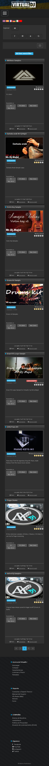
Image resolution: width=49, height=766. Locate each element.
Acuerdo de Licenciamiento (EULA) (24, 725)
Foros (14, 701)
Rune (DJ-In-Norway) (37, 453)
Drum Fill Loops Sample (16, 354)
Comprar (15, 668)
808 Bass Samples (14, 61)
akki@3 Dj (41, 87)
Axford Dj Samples (14, 573)
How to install (33, 128)
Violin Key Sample (14, 207)
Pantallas (15, 675)
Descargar (15, 665)
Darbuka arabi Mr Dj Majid (16, 134)
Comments (22, 128)
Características (17, 670)
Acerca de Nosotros (19, 718)
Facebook (16, 744)
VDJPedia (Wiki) (17, 696)
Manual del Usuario (19, 694)
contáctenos (16, 720)
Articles (15, 699)
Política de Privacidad (19, 723)
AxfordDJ (41, 526)
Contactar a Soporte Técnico (22, 692)
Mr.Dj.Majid (40, 160)
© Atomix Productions (24, 763)
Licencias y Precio (18, 672)
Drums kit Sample (14, 280)
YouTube (16, 747)
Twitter (15, 751)
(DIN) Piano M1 (12, 427)
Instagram (16, 749)
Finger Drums (12, 500)
